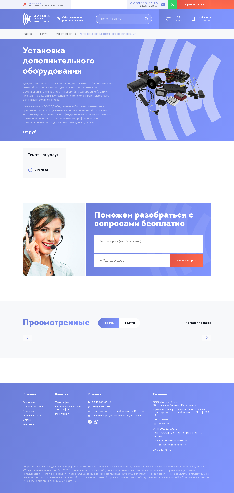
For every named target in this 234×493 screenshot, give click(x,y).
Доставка (28, 411)
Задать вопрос (186, 260)
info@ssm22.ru (149, 6)
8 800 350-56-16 (144, 3)
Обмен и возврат (33, 415)
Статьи (27, 420)
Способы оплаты (33, 407)
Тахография (62, 402)
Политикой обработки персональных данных (69, 474)
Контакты (28, 424)
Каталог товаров (198, 323)
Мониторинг (62, 414)
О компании (29, 402)
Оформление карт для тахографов (68, 408)
